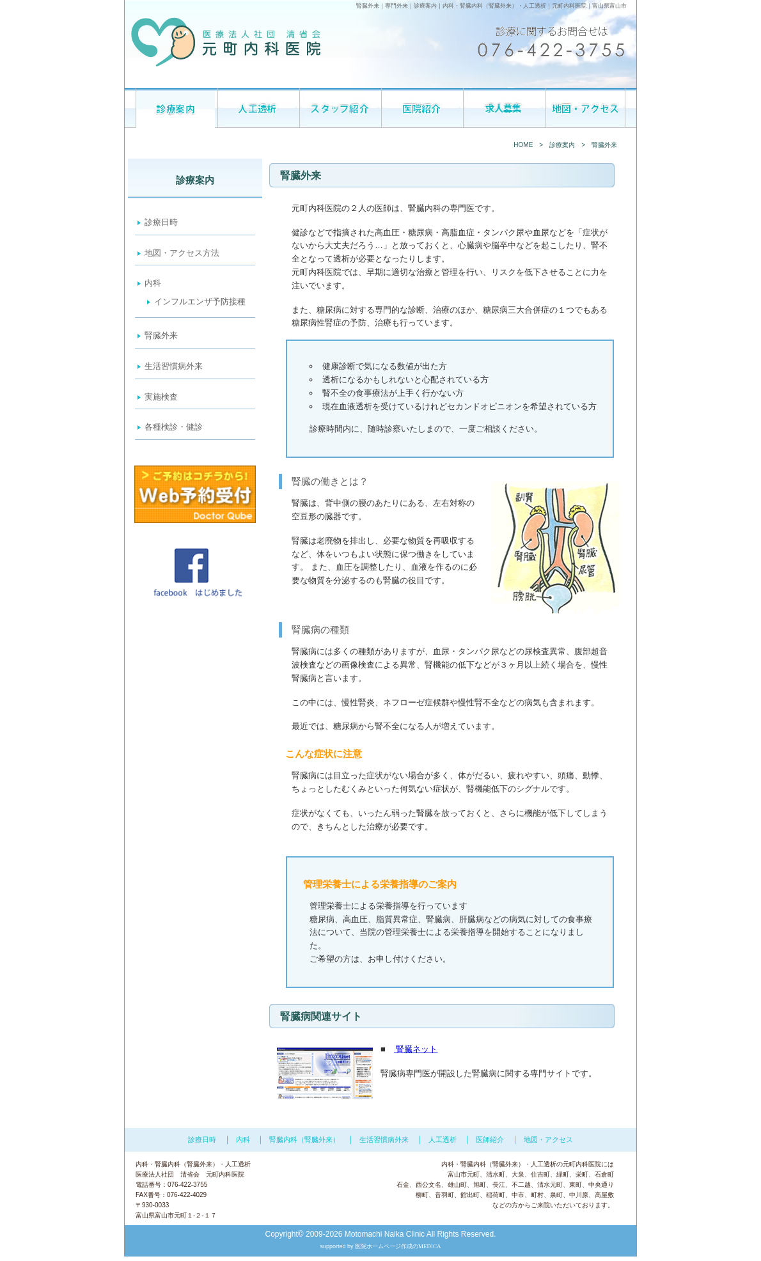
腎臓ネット (416, 1049)
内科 (448, 6)
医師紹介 (490, 1139)
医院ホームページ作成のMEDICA (398, 1246)
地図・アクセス (548, 1139)
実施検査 (161, 397)
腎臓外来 (161, 335)
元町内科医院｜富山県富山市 (589, 6)
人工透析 (534, 6)
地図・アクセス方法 (182, 253)
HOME (523, 144)
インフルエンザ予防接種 (200, 301)
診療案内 (562, 144)
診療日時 (161, 222)
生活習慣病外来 (174, 366)
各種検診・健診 (174, 427)
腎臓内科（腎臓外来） (488, 6)
